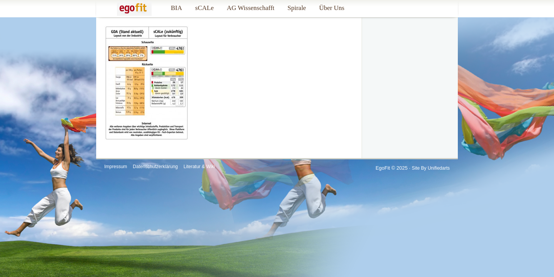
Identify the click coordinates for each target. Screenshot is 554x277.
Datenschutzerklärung (155, 166)
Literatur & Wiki (199, 166)
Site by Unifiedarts (431, 168)
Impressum (115, 166)
